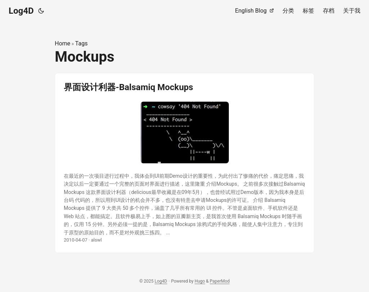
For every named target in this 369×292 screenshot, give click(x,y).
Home (62, 43)
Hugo (200, 281)
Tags (81, 43)
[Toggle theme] (41, 11)
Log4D (21, 11)
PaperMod (220, 281)
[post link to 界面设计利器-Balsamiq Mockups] (184, 163)
